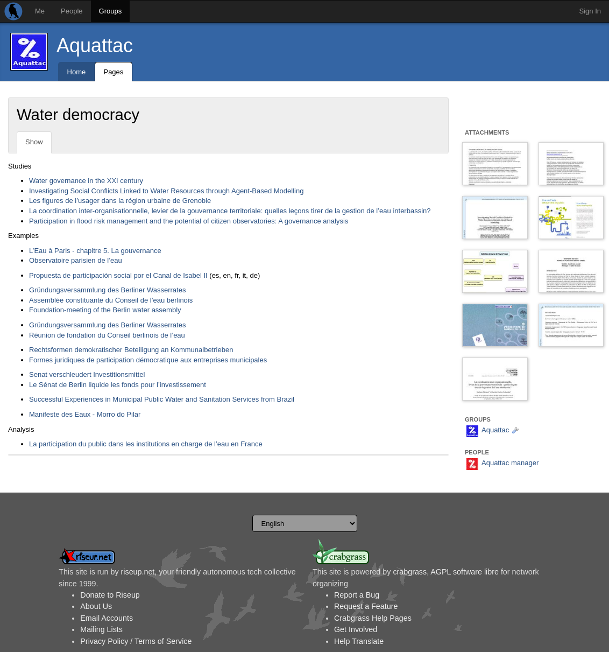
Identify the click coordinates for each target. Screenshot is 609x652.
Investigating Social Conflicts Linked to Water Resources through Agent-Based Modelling (166, 191)
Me (40, 11)
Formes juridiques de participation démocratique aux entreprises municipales (148, 360)
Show (34, 142)
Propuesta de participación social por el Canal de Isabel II (118, 275)
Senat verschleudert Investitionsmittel (87, 374)
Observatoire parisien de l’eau (75, 260)
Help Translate (359, 641)
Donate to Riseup (109, 595)
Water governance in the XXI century (86, 181)
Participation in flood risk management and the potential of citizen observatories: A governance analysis (188, 221)
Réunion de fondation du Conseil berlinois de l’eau (107, 335)
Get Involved (355, 629)
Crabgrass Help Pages (373, 618)
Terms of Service (163, 641)
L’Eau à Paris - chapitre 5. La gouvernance (95, 251)
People (71, 11)
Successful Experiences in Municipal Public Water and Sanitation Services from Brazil (161, 399)
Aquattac (94, 45)
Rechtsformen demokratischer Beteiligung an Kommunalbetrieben (131, 350)
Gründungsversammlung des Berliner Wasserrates (107, 290)
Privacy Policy (104, 641)
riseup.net (138, 571)
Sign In (590, 11)
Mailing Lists (101, 629)
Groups (110, 11)
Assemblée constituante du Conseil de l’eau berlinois (111, 300)
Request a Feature (366, 606)
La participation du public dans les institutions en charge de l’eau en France (146, 444)
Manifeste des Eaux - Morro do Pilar (84, 414)
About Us (96, 606)
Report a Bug (356, 595)
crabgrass (410, 571)
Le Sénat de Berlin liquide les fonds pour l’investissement (117, 385)
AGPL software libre (464, 571)
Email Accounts (106, 618)
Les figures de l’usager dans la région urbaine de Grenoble (120, 201)
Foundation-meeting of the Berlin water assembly (105, 310)
